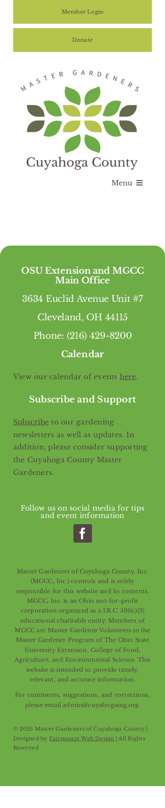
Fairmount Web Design (81, 738)
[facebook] (82, 533)
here (128, 376)
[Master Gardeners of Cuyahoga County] (83, 68)
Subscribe (31, 421)
